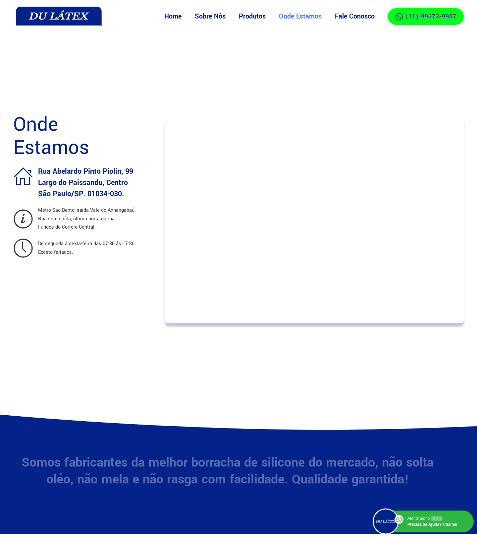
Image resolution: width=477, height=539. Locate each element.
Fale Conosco (355, 16)
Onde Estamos (300, 16)
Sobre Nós (210, 16)
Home (173, 16)
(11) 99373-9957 (425, 16)
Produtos (252, 16)
